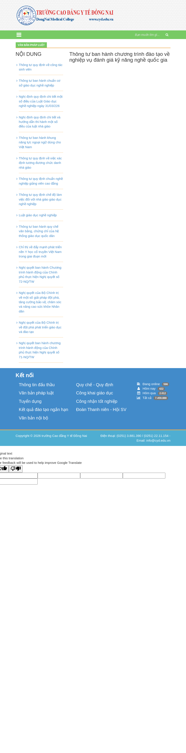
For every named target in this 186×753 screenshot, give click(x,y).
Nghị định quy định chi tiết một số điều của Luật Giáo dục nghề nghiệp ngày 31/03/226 (41, 101)
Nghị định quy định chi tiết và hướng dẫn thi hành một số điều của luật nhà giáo (39, 121)
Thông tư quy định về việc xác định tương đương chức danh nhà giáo (40, 162)
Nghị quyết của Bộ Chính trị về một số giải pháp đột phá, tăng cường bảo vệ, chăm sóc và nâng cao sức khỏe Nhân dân (40, 302)
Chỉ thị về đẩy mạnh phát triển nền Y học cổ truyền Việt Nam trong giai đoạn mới (40, 251)
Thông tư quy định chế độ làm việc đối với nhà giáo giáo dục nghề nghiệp (40, 199)
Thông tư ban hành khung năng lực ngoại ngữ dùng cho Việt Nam (40, 142)
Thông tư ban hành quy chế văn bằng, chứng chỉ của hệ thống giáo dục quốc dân (39, 231)
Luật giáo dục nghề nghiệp (38, 215)
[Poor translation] (16, 469)
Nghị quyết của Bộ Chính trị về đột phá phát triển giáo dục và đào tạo (40, 327)
